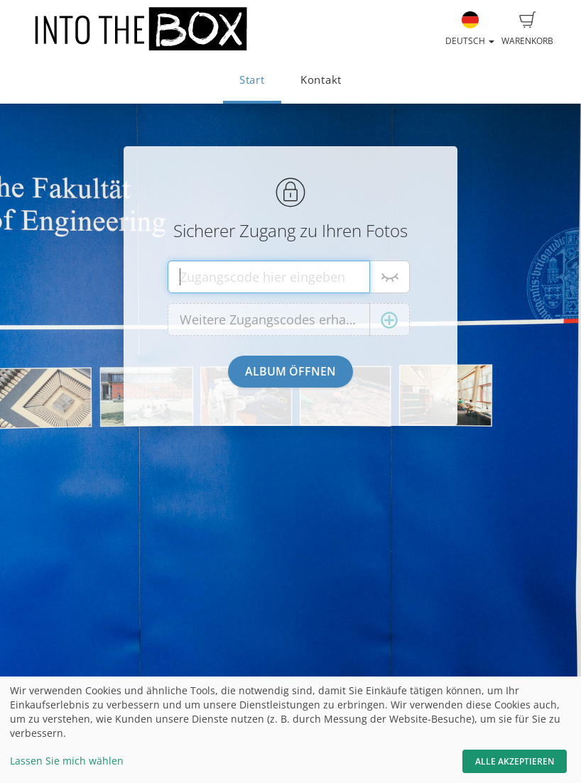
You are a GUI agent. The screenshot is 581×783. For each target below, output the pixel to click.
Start (252, 79)
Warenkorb (527, 29)
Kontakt (321, 79)
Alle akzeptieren (514, 761)
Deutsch (469, 29)
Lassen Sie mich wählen (67, 760)
